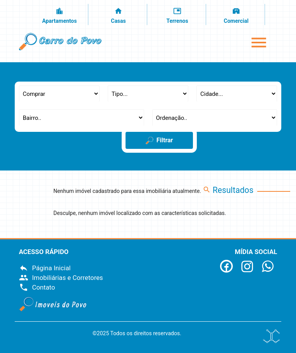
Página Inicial (45, 268)
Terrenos (177, 14)
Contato (37, 287)
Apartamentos (59, 14)
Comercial (236, 14)
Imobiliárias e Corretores (61, 277)
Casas (118, 14)
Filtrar (159, 140)
